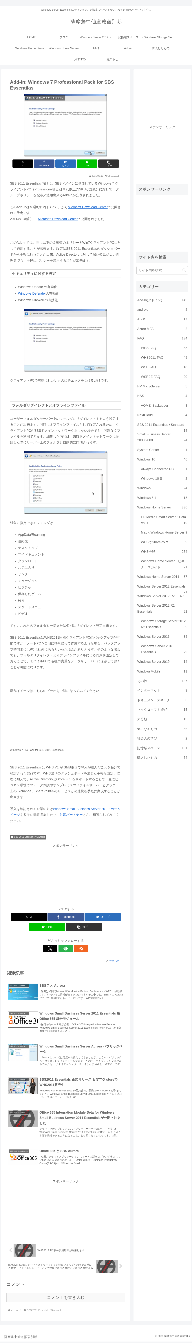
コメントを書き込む (66, 1299)
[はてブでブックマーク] (66, 163)
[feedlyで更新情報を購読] (65, 948)
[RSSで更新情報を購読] (74, 948)
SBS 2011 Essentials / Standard (28, 837)
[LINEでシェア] (84, 163)
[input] (162, 270)
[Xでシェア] (28, 163)
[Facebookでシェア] (47, 163)
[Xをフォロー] (57, 948)
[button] (103, 163)
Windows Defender (32, 293)
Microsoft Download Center (88, 207)
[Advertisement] (65, 874)
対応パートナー (71, 815)
